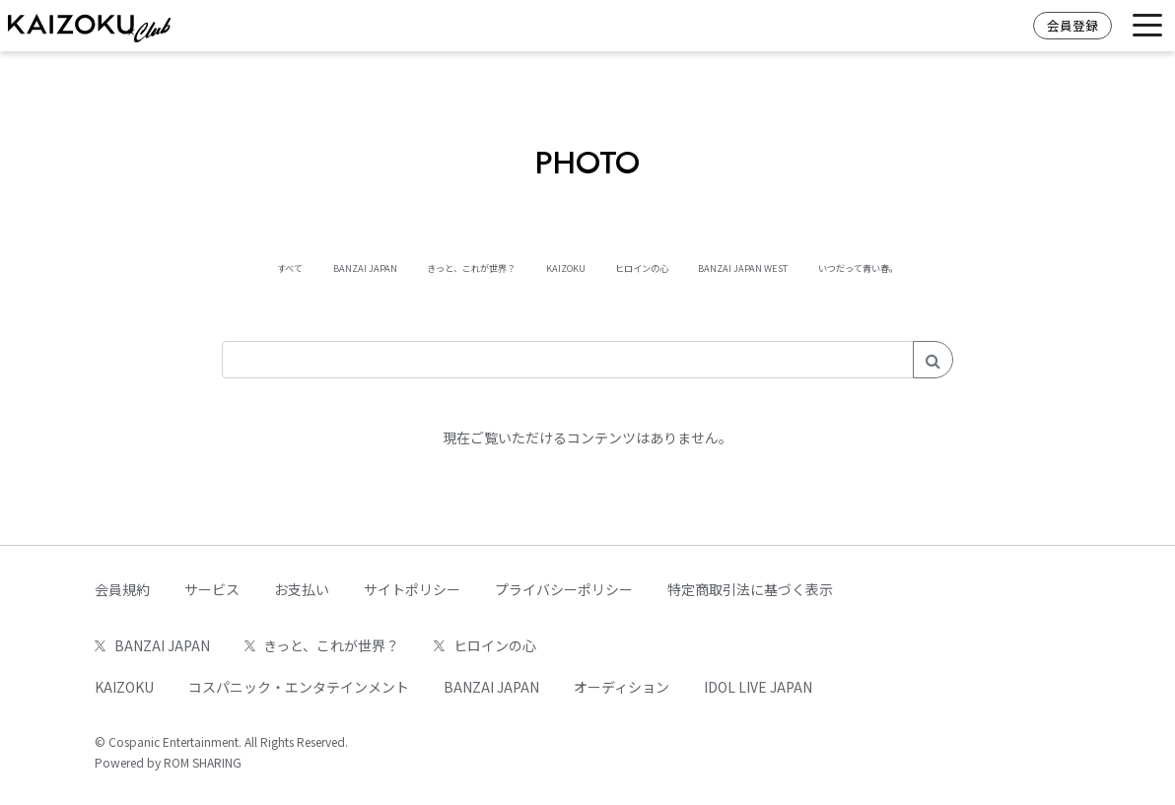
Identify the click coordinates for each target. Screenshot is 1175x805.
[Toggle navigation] (1147, 26)
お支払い (301, 589)
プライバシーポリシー (564, 589)
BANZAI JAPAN (250, 266)
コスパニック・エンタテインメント (298, 687)
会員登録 (1072, 25)
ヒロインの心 (667, 266)
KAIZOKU (552, 266)
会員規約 (122, 589)
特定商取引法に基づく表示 (750, 589)
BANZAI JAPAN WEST (821, 266)
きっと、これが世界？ (410, 266)
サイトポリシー (412, 589)
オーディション (621, 687)
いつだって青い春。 (996, 266)
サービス (212, 589)
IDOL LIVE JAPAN (758, 687)
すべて (138, 266)
